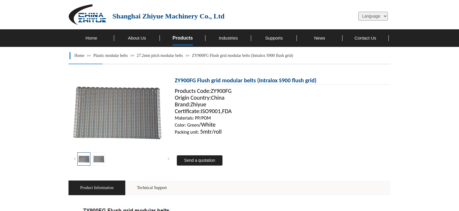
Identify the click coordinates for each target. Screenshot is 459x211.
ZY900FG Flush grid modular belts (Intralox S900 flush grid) (242, 55)
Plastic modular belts (110, 55)
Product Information (97, 188)
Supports (274, 37)
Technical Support (152, 188)
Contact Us (365, 37)
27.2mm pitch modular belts (160, 55)
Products (182, 37)
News (319, 37)
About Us (137, 37)
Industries (228, 37)
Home (91, 37)
